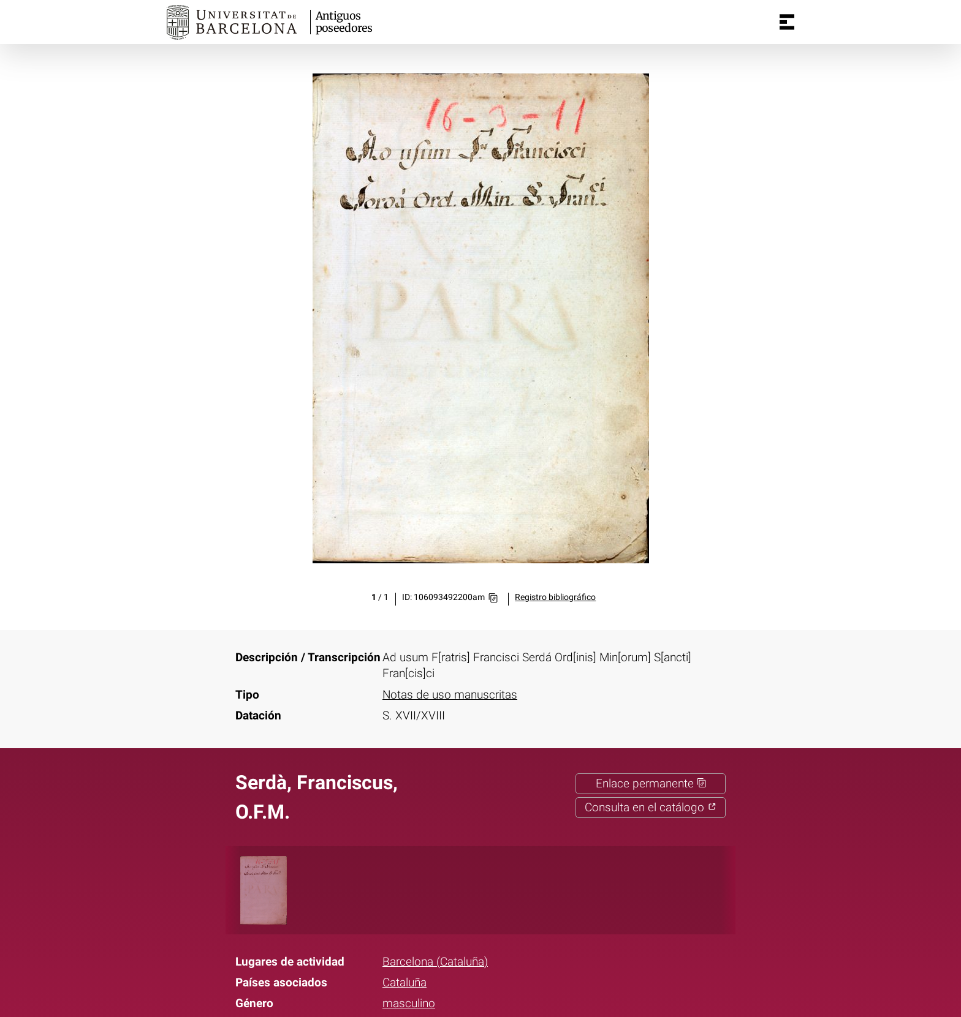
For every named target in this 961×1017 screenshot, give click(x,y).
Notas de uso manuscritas (449, 695)
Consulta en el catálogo (650, 807)
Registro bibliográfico (555, 597)
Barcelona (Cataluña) (435, 962)
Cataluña (404, 982)
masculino (408, 1003)
